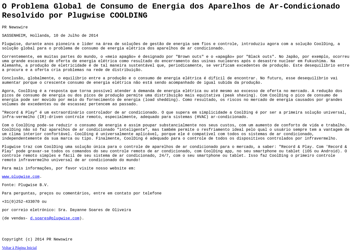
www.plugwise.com (21, 177)
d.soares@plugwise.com (54, 218)
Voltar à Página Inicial (19, 248)
